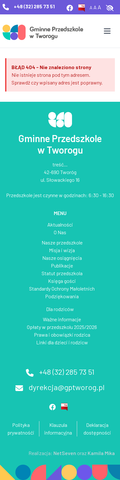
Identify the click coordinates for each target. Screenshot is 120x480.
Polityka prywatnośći (20, 429)
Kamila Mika (101, 453)
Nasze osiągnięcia (62, 258)
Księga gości (62, 281)
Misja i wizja (62, 250)
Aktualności (60, 224)
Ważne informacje (62, 319)
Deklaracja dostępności (97, 429)
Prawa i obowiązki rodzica (62, 335)
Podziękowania (62, 296)
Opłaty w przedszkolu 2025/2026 (62, 327)
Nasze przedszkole (62, 242)
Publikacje (62, 265)
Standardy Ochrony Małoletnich (62, 288)
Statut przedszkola (62, 273)
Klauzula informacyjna (58, 429)
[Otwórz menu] (107, 31)
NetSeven (64, 453)
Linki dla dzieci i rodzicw (62, 342)
